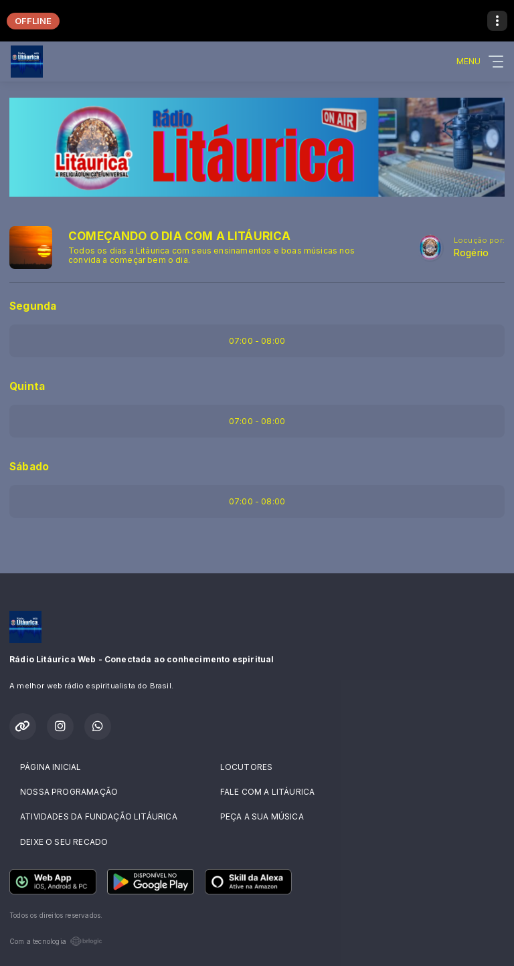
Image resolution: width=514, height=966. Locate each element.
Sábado (29, 466)
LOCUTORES (246, 767)
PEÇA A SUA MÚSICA (262, 816)
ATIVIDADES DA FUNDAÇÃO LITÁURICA (98, 816)
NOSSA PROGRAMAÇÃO (69, 792)
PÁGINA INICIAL (51, 767)
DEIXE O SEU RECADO (64, 842)
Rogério (471, 253)
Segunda (32, 306)
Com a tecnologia (55, 941)
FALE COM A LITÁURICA (267, 792)
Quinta (27, 386)
